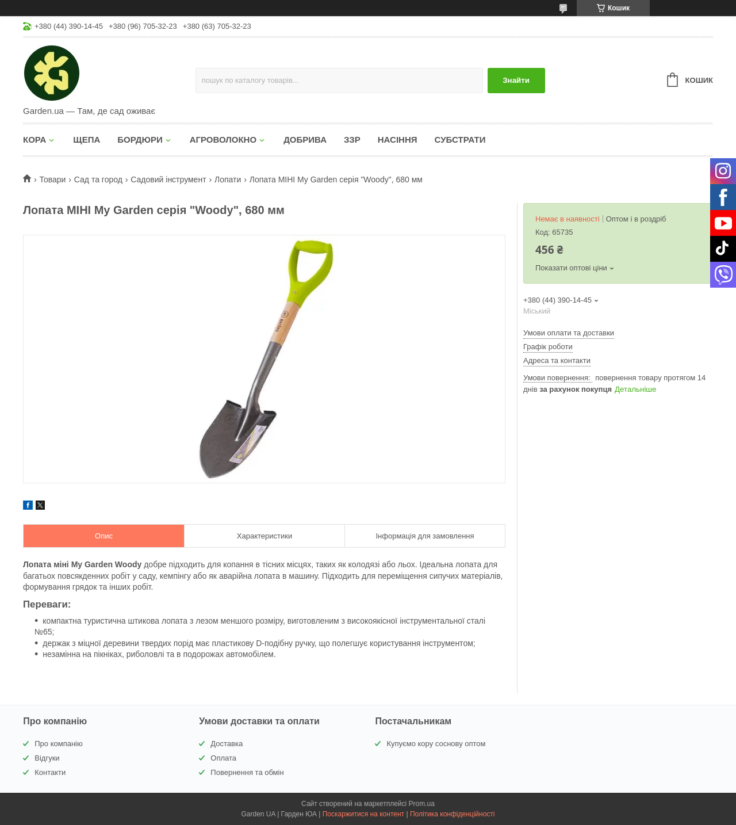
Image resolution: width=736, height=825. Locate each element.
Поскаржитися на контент (363, 814)
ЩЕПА (86, 139)
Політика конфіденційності (452, 814)
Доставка (226, 743)
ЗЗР (352, 139)
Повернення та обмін (246, 772)
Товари (52, 179)
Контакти (50, 772)
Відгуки (46, 758)
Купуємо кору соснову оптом (435, 743)
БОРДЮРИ (139, 139)
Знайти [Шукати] (516, 80)
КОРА (34, 139)
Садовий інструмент (168, 179)
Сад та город (98, 179)
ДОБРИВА (305, 139)
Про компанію (58, 743)
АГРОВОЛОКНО (223, 139)
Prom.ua (422, 804)
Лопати (227, 179)
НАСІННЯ (397, 139)
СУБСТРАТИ (460, 139)
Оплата (223, 758)
